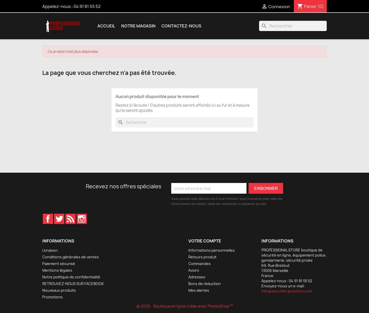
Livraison (50, 250)
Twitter (59, 219)
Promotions (52, 297)
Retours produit (202, 257)
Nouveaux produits (59, 290)
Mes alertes (198, 290)
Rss (70, 219)
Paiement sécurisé (58, 263)
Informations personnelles (211, 250)
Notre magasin (138, 26)
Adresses (196, 277)
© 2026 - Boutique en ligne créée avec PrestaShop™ (184, 306)
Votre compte (204, 241)
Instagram (82, 219)
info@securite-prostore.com (286, 291)
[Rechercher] (293, 26)
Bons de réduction (204, 283)
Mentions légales (57, 270)
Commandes (199, 263)
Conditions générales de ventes (70, 257)
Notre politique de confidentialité (71, 277)
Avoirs (193, 270)
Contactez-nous (181, 26)
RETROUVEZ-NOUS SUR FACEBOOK (73, 283)
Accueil (106, 26)
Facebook (48, 219)
